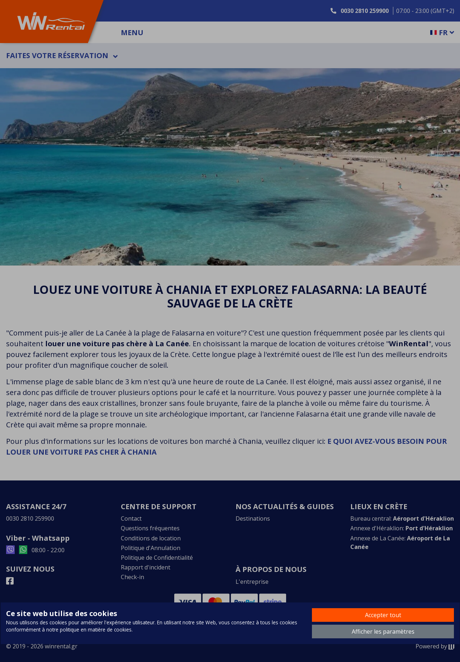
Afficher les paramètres (383, 631)
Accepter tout (383, 615)
